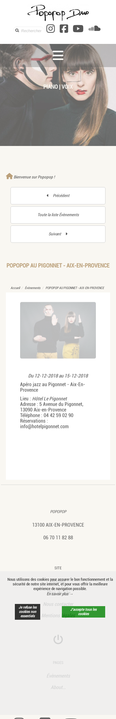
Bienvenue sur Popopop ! (30, 177)
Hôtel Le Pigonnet (49, 402)
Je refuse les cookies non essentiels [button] (28, 611)
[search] (28, 30)
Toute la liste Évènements (58, 214)
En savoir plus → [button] (60, 594)
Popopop (58, 511)
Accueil (15, 291)
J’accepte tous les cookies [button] (83, 611)
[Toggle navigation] (58, 55)
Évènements (33, 291)
